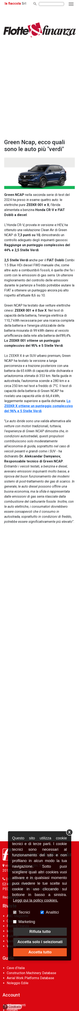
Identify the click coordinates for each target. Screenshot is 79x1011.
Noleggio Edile (17, 983)
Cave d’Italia (16, 968)
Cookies (12, 1006)
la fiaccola (13, 3)
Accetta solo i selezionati (40, 942)
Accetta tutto (40, 952)
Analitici (52, 912)
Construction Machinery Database (31, 973)
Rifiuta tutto (40, 931)
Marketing (27, 922)
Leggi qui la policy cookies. (35, 900)
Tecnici (24, 912)
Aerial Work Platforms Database (30, 978)
